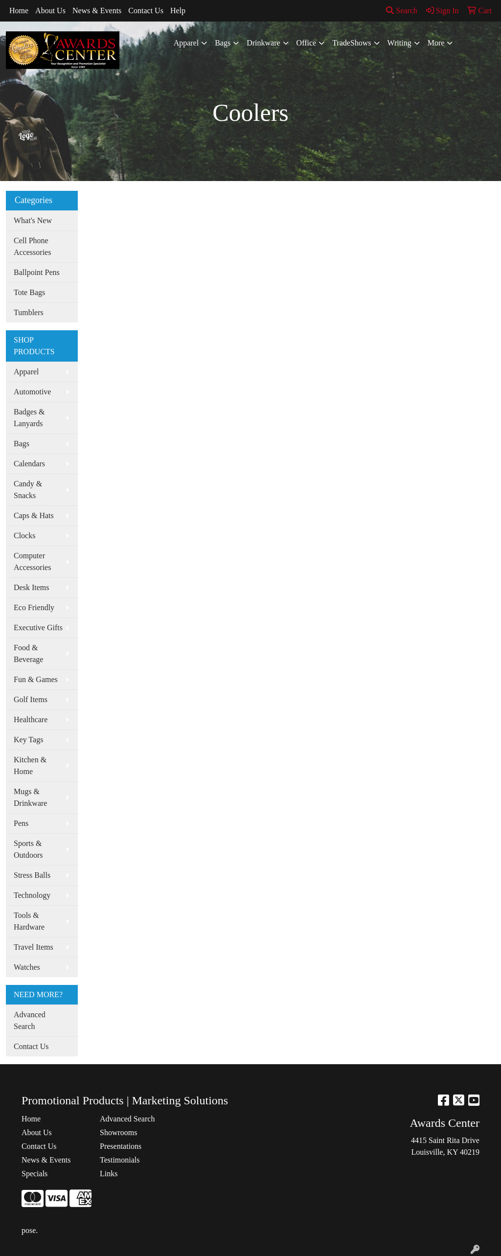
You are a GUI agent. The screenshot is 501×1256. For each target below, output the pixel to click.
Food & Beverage (28, 653)
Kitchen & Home (30, 765)
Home (18, 10)
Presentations (120, 1146)
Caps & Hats (34, 515)
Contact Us (145, 10)
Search (401, 10)
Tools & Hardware (29, 921)
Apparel (186, 43)
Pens (21, 823)
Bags (222, 43)
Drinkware (263, 43)
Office (306, 43)
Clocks (24, 535)
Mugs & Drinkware (30, 797)
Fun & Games (36, 679)
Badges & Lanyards (29, 418)
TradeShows (351, 43)
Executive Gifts (38, 627)
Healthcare (30, 719)
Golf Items (30, 699)
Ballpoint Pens (37, 272)
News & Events (96, 10)
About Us (50, 10)
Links (108, 1173)
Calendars (29, 463)
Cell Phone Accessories (32, 246)
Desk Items (31, 587)
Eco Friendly (34, 607)
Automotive (32, 392)
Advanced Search (30, 1020)
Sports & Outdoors (28, 849)
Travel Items (33, 947)
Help (177, 10)
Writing (399, 43)
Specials (34, 1173)
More (436, 43)
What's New (33, 220)
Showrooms (118, 1132)
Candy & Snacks (28, 490)
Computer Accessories (32, 561)
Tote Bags (29, 292)
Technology (32, 895)
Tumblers (29, 312)
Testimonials (120, 1160)
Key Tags (28, 739)
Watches (27, 967)
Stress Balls (32, 875)
